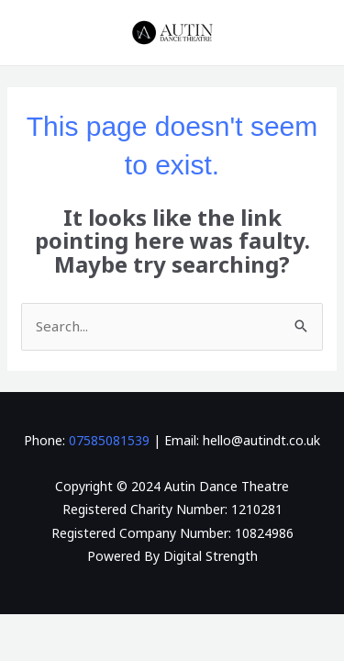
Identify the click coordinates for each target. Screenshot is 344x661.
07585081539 (109, 440)
